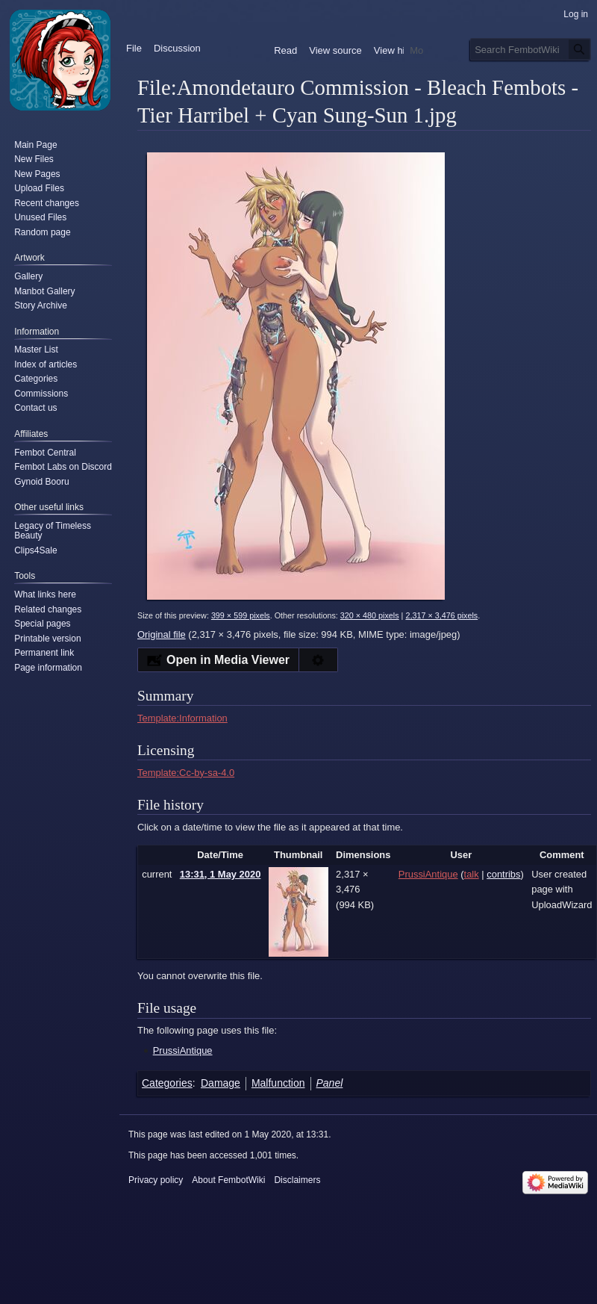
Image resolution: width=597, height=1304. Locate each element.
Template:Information (182, 718)
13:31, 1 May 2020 (220, 874)
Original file (161, 634)
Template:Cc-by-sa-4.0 (185, 772)
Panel (329, 1083)
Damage (220, 1083)
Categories (167, 1083)
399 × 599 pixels (240, 615)
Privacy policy (155, 1180)
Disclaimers (297, 1180)
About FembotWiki (228, 1180)
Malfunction (278, 1083)
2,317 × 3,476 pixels (441, 615)
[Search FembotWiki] (530, 49)
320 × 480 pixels (369, 615)
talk (471, 874)
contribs (503, 874)
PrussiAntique (183, 1050)
